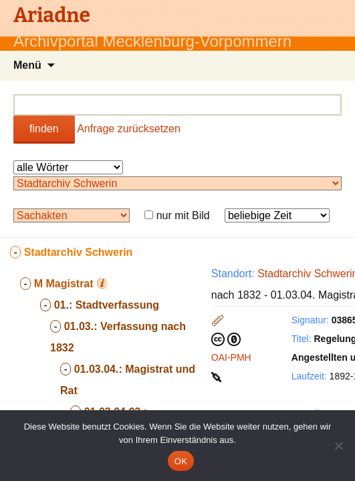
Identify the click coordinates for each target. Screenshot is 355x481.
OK (180, 461)
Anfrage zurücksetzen (129, 128)
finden (44, 128)
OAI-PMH (231, 357)
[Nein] (338, 445)
